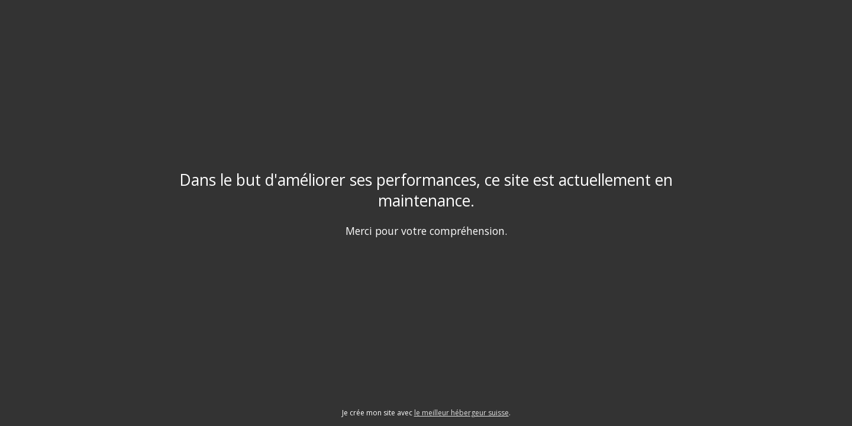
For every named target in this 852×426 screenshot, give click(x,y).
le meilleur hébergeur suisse (461, 413)
